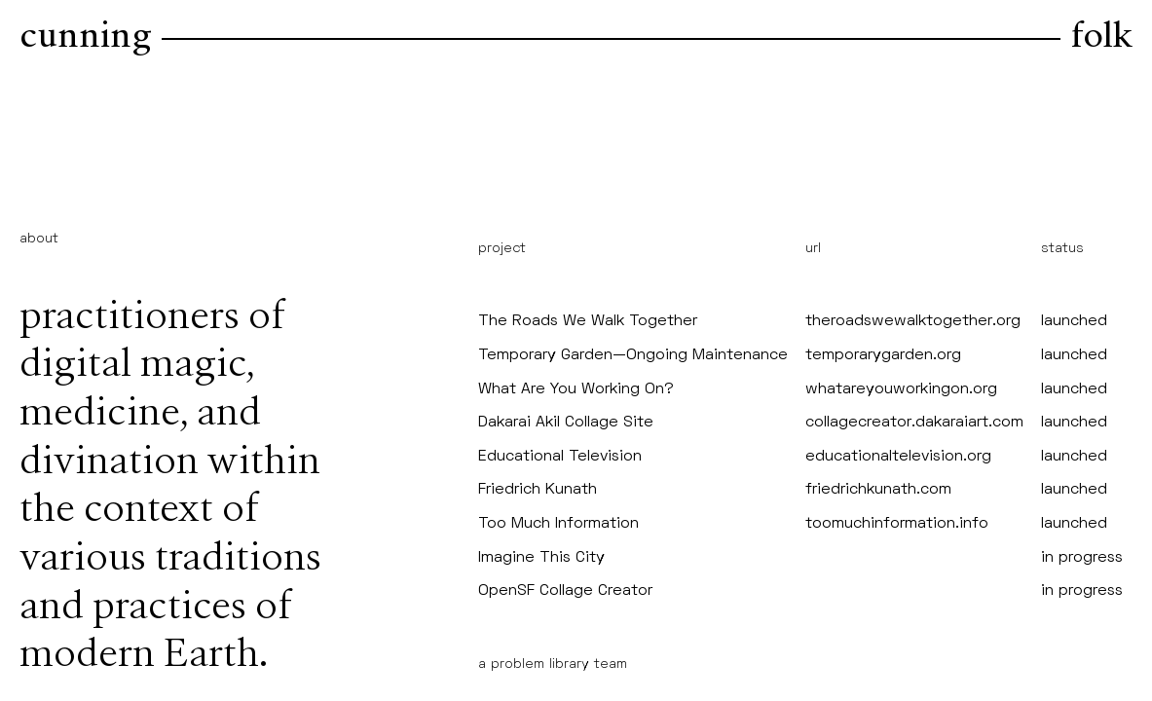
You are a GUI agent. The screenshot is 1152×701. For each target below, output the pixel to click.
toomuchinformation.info (896, 524)
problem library (540, 664)
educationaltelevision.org (898, 456)
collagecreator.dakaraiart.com (914, 422)
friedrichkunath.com (878, 490)
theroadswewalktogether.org (913, 321)
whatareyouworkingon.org (901, 389)
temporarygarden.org (883, 355)
